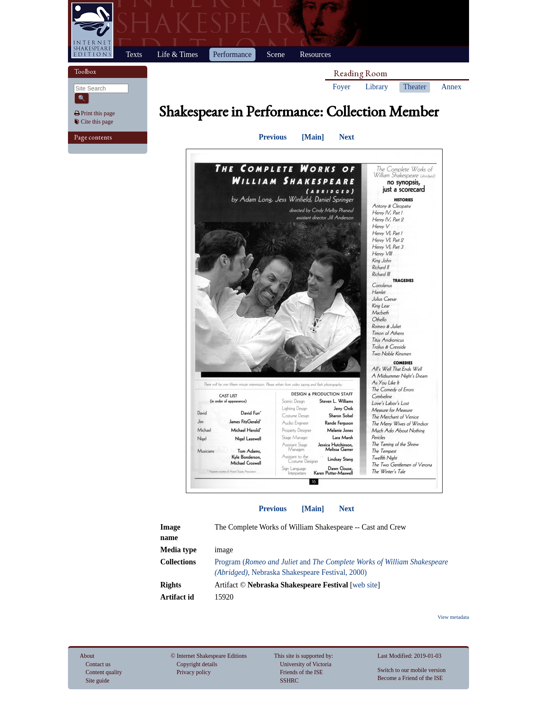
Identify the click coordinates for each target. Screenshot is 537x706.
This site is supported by (302, 656)
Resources (315, 54)
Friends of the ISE (301, 672)
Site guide (97, 681)
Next (346, 137)
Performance (232, 54)
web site (364, 585)
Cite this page (97, 122)
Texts (134, 54)
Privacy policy (194, 672)
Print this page (98, 113)
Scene (276, 54)
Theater (414, 87)
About (87, 656)
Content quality (104, 672)
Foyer (341, 87)
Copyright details (197, 664)
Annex (451, 87)
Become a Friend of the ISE (410, 678)
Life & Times (177, 54)
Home (92, 30)
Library (376, 87)
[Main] (313, 137)
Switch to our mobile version (412, 670)
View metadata (453, 617)
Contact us (98, 664)
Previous (273, 137)
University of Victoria (305, 664)
